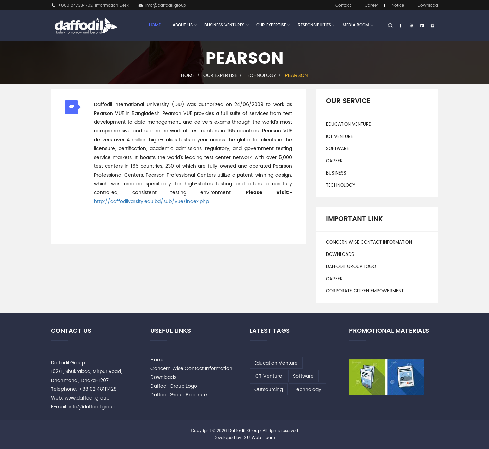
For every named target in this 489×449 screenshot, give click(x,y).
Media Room (356, 25)
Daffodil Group (244, 431)
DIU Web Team (259, 438)
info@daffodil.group (162, 5)
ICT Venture (339, 136)
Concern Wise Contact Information (369, 242)
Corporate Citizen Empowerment (365, 291)
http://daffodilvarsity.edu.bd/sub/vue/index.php (151, 201)
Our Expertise (271, 25)
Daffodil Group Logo (351, 266)
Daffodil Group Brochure (178, 395)
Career (371, 5)
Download (428, 5)
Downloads (340, 254)
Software (337, 148)
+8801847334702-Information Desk (90, 5)
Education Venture (348, 124)
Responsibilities (314, 25)
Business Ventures (224, 25)
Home (155, 25)
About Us (183, 25)
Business (336, 173)
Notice (398, 5)
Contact (343, 5)
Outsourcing (268, 389)
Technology (260, 75)
